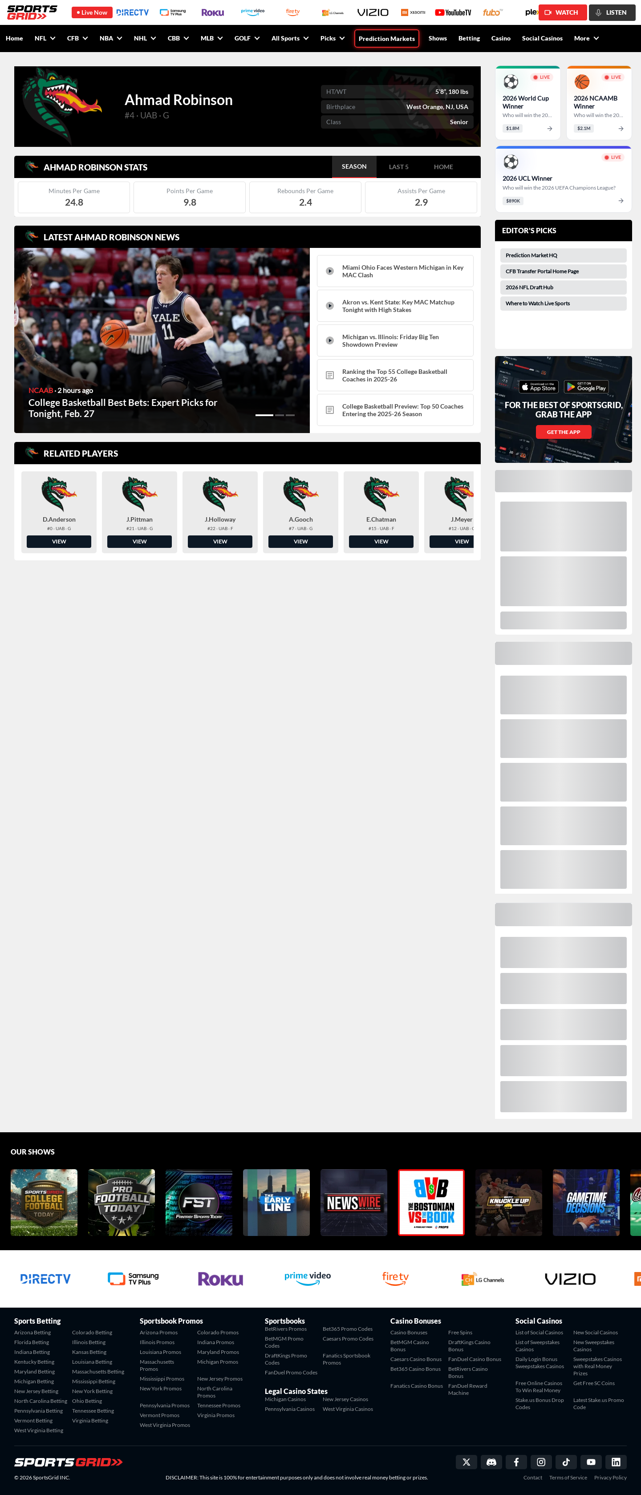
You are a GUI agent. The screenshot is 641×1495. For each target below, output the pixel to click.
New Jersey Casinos (345, 1399)
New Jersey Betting (36, 1391)
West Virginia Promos (165, 1425)
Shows (438, 38)
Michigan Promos (217, 1361)
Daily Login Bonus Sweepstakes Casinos (539, 1362)
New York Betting (92, 1391)
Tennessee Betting (93, 1410)
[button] (264, 415)
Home (14, 38)
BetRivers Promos (286, 1328)
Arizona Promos (159, 1332)
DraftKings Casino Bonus (469, 1346)
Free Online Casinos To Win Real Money (538, 1387)
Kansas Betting (89, 1352)
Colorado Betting (92, 1332)
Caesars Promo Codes (348, 1338)
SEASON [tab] (354, 166)
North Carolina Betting (40, 1401)
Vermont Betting (33, 1420)
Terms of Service (568, 1478)
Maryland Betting (34, 1371)
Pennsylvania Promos (165, 1405)
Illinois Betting (88, 1342)
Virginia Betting (90, 1420)
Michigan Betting (34, 1381)
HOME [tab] (443, 166)
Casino (501, 38)
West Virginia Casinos (348, 1409)
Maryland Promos (218, 1352)
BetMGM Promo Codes (284, 1342)
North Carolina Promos (214, 1392)
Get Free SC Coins (594, 1383)
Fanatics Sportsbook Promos (346, 1359)
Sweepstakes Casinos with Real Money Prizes (597, 1366)
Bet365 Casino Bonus (415, 1368)
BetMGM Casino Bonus (409, 1346)
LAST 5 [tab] (399, 166)
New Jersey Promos (220, 1378)
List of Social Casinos (539, 1332)
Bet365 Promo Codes (348, 1328)
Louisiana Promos (160, 1352)
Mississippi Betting (93, 1381)
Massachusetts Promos (157, 1365)
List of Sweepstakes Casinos (537, 1346)
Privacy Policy (610, 1478)
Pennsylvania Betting (38, 1410)
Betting (469, 38)
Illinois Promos (157, 1342)
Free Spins (460, 1332)
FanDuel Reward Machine (467, 1389)
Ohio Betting (87, 1401)
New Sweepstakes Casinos (593, 1346)
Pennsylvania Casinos (290, 1409)
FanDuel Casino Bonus (474, 1359)
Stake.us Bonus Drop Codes (539, 1403)
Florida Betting (31, 1342)
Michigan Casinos (285, 1399)
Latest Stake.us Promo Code (598, 1403)
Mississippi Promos (162, 1378)
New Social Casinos (595, 1332)
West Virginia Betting (38, 1430)
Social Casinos (542, 38)
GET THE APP (563, 432)
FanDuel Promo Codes (291, 1372)
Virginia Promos (216, 1415)
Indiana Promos (215, 1342)
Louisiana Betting (92, 1361)
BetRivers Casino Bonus (468, 1372)
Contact (532, 1478)
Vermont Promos (159, 1415)
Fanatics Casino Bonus (416, 1385)
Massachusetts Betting (98, 1371)
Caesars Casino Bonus (416, 1359)
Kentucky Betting (34, 1361)
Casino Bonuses (408, 1332)
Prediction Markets (387, 38)
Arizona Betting (32, 1332)
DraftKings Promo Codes (286, 1359)
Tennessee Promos (218, 1405)
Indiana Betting (32, 1352)
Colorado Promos (218, 1332)
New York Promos (161, 1388)
